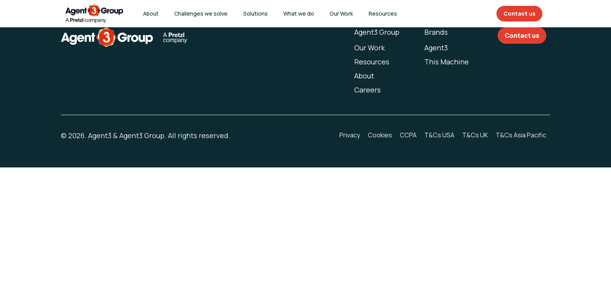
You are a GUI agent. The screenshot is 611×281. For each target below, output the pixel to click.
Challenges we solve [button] (201, 13)
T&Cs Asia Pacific (521, 135)
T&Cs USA (439, 135)
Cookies (380, 135)
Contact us (519, 13)
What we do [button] (298, 13)
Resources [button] (383, 13)
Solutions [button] (255, 13)
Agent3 (436, 47)
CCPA (408, 135)
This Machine (446, 61)
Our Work (341, 13)
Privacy (349, 135)
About (151, 13)
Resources (371, 61)
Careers (367, 89)
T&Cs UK (475, 135)
